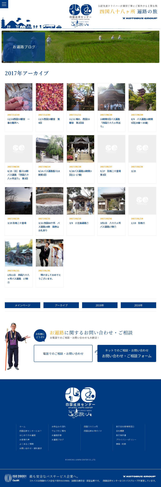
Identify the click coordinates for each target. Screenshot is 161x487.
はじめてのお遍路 (27, 435)
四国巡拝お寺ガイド (93, 430)
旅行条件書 (121, 435)
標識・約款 (121, 443)
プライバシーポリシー (126, 439)
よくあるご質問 (26, 443)
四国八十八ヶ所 (91, 426)
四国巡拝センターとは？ (30, 430)
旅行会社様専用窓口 (125, 426)
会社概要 (120, 430)
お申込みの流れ (59, 426)
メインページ (22, 305)
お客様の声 (24, 439)
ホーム (22, 426)
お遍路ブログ (58, 439)
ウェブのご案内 (59, 430)
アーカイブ (61, 305)
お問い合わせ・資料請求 (30, 448)
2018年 (100, 305)
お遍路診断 (57, 435)
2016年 (138, 305)
